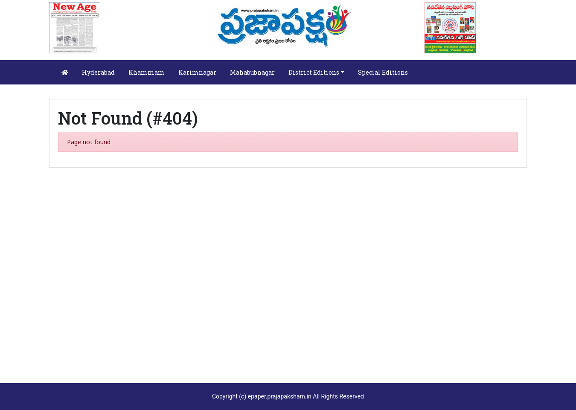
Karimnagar (197, 72)
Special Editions (383, 72)
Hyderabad (98, 72)
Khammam (146, 72)
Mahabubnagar (252, 72)
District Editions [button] (313, 72)
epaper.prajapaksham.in (279, 396)
